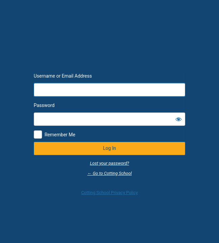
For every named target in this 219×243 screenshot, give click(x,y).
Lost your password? (109, 163)
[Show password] (178, 119)
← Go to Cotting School (109, 173)
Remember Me (59, 134)
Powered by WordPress (109, 51)
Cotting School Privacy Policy (109, 192)
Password (44, 105)
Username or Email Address (63, 76)
